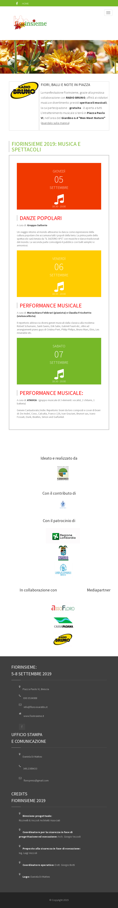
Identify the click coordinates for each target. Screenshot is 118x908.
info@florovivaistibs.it (36, 707)
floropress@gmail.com (36, 780)
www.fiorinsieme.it (34, 716)
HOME (25, 3)
